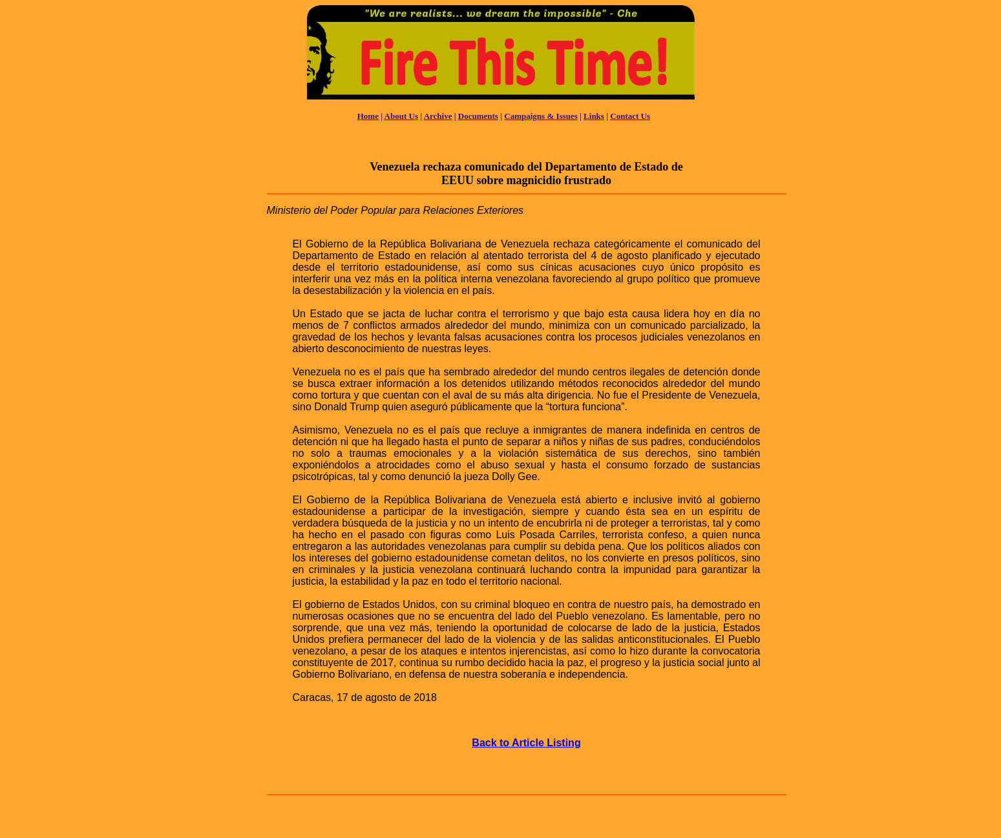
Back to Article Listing (526, 742)
